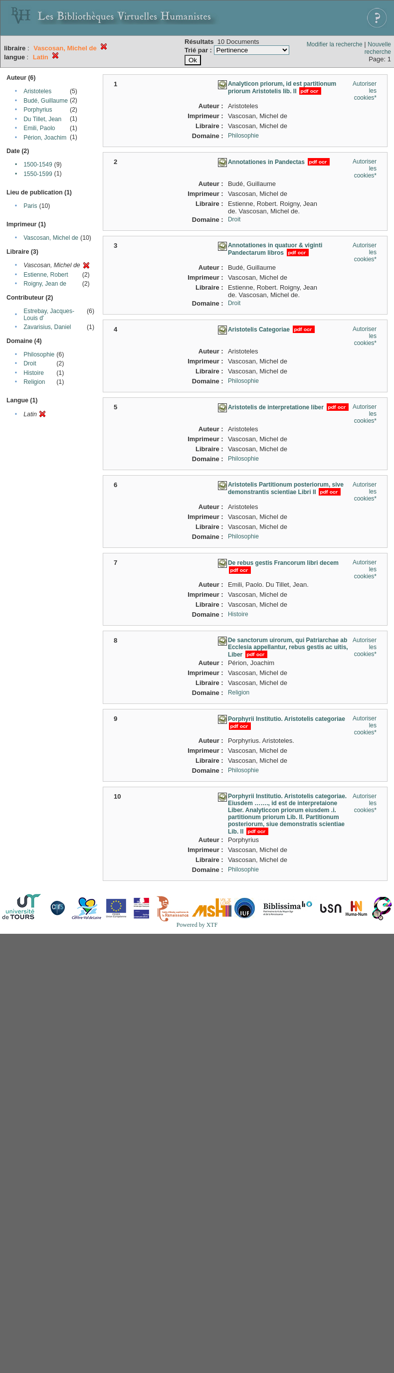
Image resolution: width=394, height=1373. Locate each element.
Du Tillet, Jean (42, 119)
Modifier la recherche (335, 44)
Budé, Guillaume (45, 100)
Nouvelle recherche (378, 48)
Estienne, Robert (45, 274)
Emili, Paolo (39, 128)
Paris (30, 205)
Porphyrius (37, 109)
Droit (29, 363)
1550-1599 (37, 174)
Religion (34, 381)
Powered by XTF (197, 924)
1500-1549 (37, 164)
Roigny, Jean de (44, 283)
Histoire (33, 372)
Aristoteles (37, 91)
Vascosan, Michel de (50, 237)
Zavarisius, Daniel (47, 327)
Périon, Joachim (44, 137)
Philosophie (38, 354)
